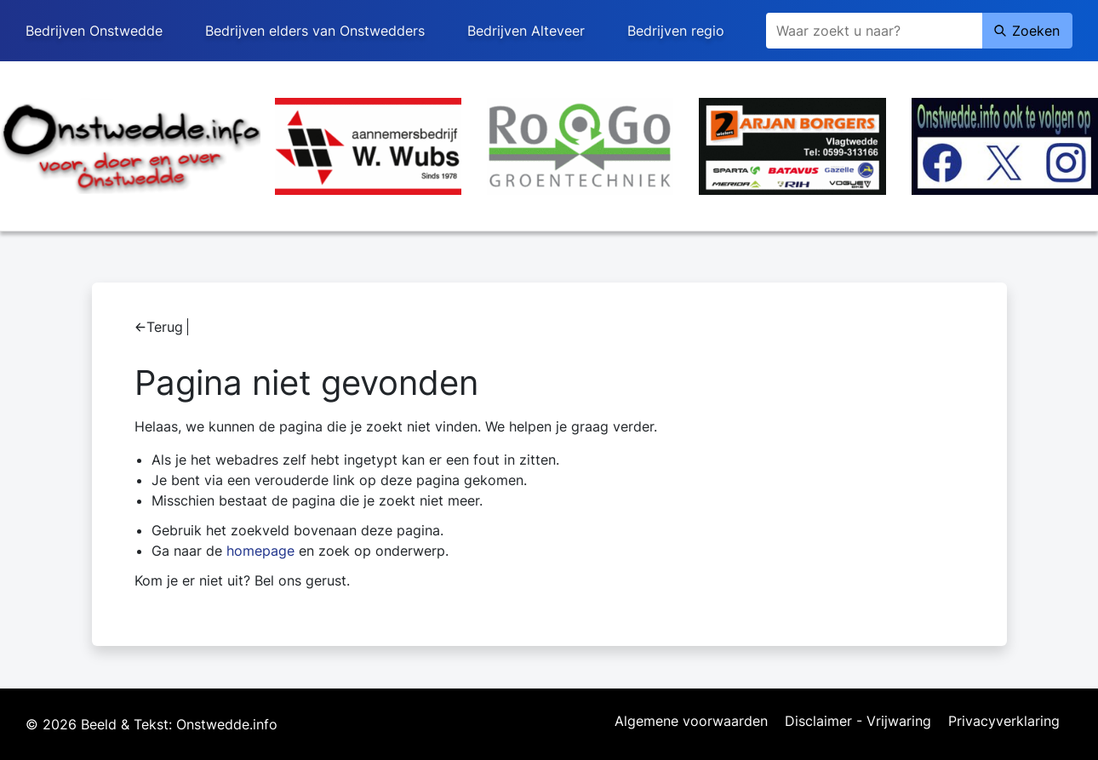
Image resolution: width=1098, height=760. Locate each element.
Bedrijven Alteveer (526, 30)
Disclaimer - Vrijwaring (858, 721)
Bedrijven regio (675, 30)
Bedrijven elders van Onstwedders (315, 30)
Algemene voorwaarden (691, 721)
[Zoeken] (874, 31)
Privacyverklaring (1004, 721)
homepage (260, 550)
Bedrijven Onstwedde (94, 30)
